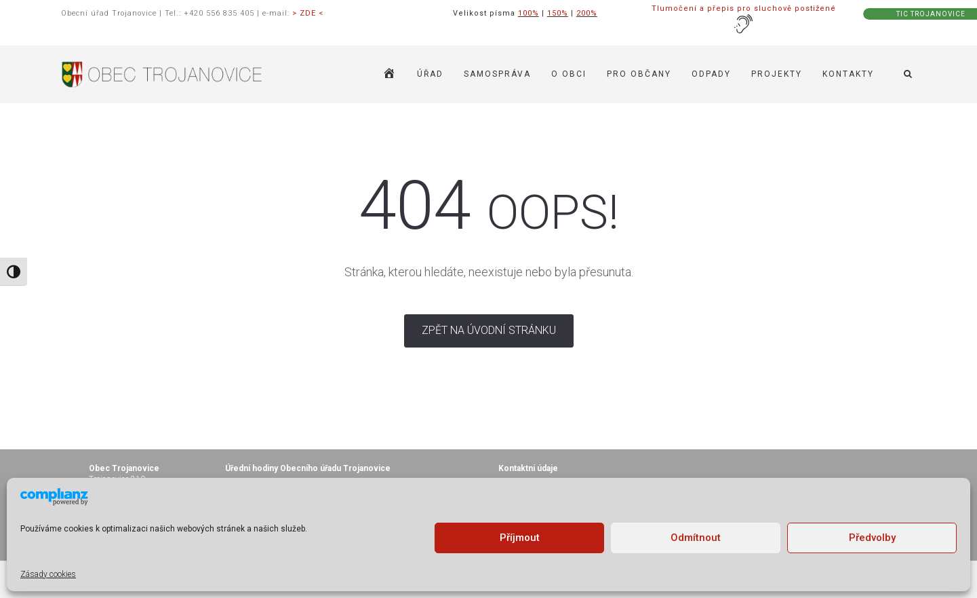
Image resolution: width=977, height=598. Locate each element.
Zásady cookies (48, 574)
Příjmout (520, 537)
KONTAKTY (848, 54)
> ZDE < (307, 13)
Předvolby (872, 537)
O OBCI (568, 54)
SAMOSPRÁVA (497, 54)
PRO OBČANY (639, 54)
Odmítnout (696, 537)
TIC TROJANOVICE (930, 14)
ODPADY (711, 54)
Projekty (776, 54)
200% (586, 13)
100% (528, 13)
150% (557, 13)
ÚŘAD (430, 54)
